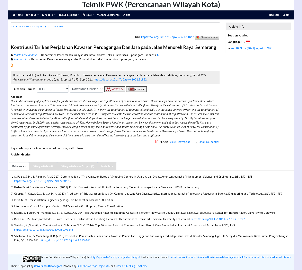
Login (286, 15)
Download (184, 142)
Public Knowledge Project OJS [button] (93, 266)
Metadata (107, 166)
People (47, 15)
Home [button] (14, 26)
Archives (24, 26)
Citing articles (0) (43, 166)
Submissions (68, 15)
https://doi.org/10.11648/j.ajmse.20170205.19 (42, 181)
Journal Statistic (283, 257)
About (31, 15)
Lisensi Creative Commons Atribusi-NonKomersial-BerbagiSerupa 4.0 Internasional (214, 257)
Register (274, 15)
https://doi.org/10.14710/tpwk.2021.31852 (167, 37)
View (173, 142)
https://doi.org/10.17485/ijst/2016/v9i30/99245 (43, 229)
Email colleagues (209, 142)
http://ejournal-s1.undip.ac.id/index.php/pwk (116, 257)
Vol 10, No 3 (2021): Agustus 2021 (252, 48)
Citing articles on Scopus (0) (77, 166)
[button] (12, 65)
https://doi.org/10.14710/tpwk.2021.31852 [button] (120, 79)
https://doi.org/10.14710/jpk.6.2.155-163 (65, 240)
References (19, 166)
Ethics (126, 15)
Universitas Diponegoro (48, 266)
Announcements (108, 15)
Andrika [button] (59, 26)
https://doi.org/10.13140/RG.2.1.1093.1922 (218, 219)
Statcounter (267, 257)
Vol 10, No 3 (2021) (42, 26)
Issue (87, 15)
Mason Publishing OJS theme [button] (132, 266)
